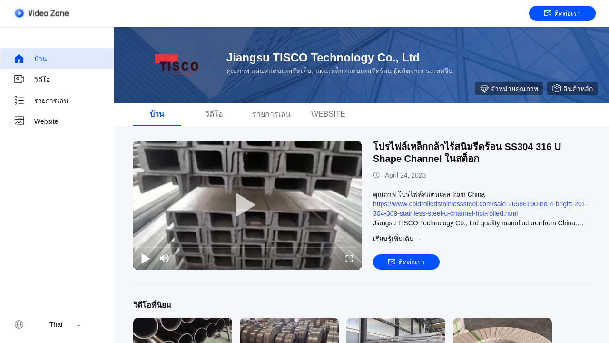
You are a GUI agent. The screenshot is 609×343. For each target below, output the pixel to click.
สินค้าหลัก (572, 88)
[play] (247, 205)
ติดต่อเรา (562, 13)
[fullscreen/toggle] (349, 258)
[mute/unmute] (164, 258)
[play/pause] (145, 258)
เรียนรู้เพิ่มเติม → (397, 238)
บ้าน (30, 58)
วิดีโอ (31, 79)
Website (35, 121)
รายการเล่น (41, 100)
